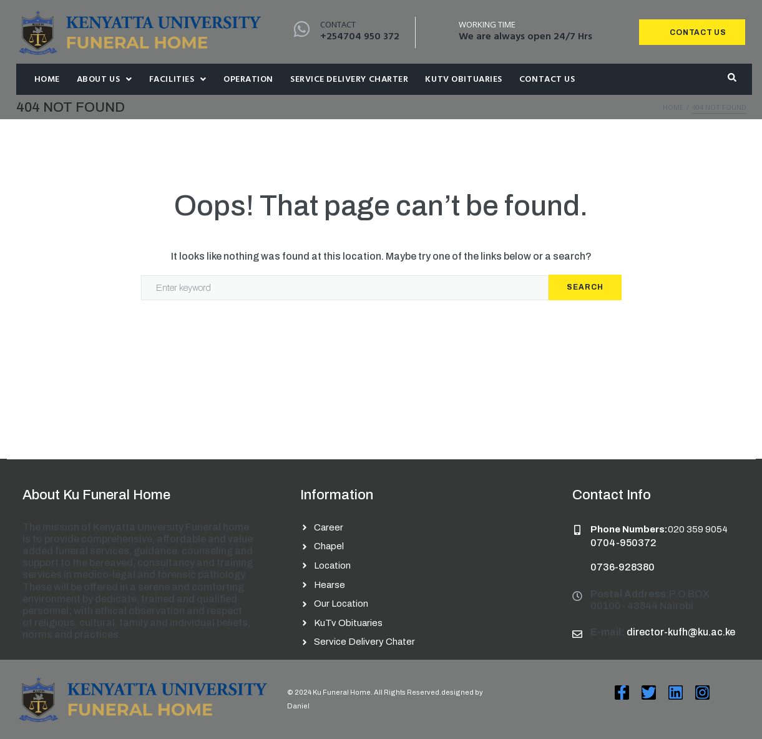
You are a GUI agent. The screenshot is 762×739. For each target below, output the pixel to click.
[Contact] (302, 29)
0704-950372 (623, 542)
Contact (338, 24)
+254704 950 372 (359, 37)
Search (585, 287)
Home (673, 107)
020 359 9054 (698, 529)
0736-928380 (622, 567)
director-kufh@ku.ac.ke (681, 632)
